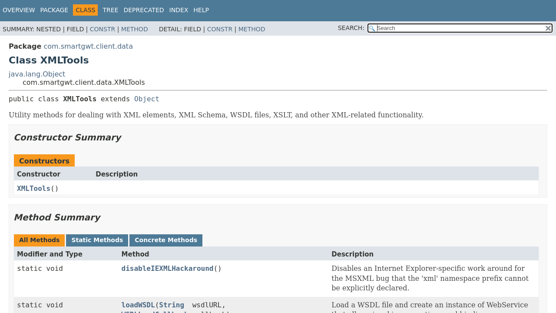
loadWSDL (138, 305)
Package (54, 10)
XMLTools (33, 188)
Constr (102, 29)
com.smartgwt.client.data (88, 46)
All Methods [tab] (39, 239)
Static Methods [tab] (97, 239)
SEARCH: (351, 27)
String (171, 305)
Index (179, 10)
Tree (110, 10)
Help (201, 10)
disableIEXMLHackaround (168, 268)
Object (146, 99)
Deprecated (143, 10)
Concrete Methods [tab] (166, 239)
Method (134, 29)
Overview (19, 10)
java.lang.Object (37, 74)
